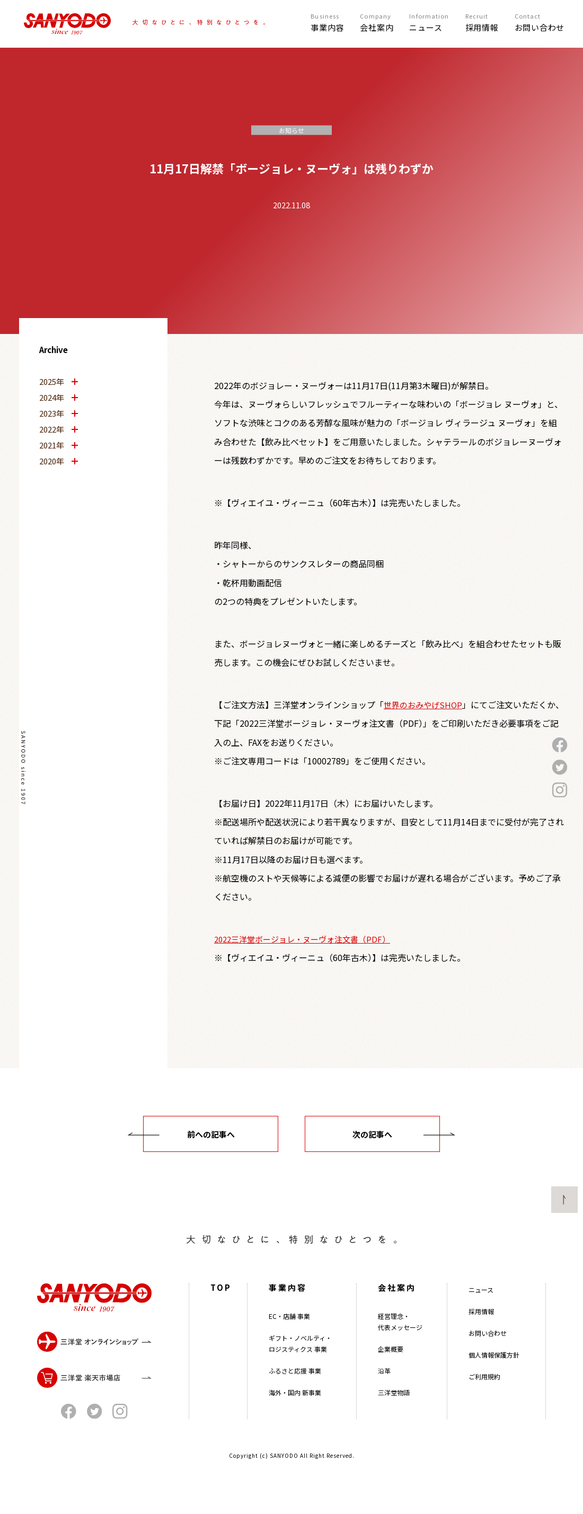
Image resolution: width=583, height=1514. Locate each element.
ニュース (481, 1303)
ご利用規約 (484, 1390)
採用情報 (481, 1325)
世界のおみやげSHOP (423, 704)
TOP (221, 1301)
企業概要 (390, 1362)
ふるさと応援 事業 (295, 1384)
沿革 (384, 1384)
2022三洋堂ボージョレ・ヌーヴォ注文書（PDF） (302, 939)
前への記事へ (211, 1134)
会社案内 (397, 1301)
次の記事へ (372, 1134)
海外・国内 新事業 (295, 1406)
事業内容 (288, 1301)
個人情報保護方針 (494, 1368)
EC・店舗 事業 (289, 1329)
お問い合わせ (488, 1346)
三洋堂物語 (394, 1406)
